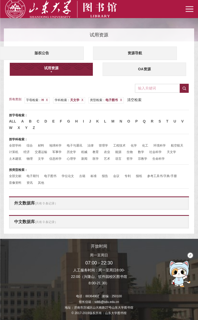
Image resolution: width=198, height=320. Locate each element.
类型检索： (106, 100)
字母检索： (37, 100)
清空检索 (134, 100)
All (12, 121)
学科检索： (69, 100)
